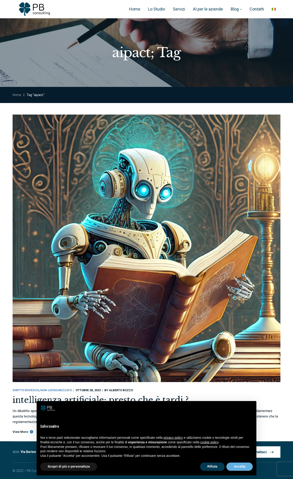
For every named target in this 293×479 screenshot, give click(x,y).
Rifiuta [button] (212, 466)
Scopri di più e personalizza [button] (69, 466)
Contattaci (262, 452)
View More (20, 432)
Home (17, 95)
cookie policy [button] (209, 442)
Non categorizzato (56, 390)
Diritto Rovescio (26, 390)
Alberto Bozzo (121, 390)
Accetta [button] (239, 466)
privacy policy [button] (173, 437)
